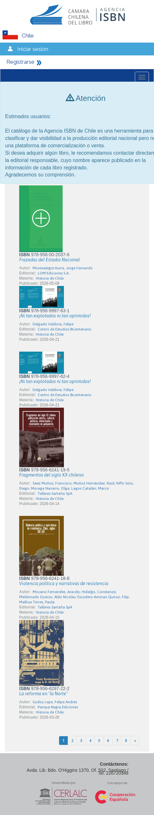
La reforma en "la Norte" (43, 693)
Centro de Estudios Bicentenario (64, 329)
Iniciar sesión (32, 49)
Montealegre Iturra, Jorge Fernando (63, 268)
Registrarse (20, 62)
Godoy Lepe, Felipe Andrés (55, 702)
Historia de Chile (50, 278)
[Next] (135, 740)
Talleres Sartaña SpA (55, 493)
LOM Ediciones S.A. (54, 273)
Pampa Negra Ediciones (58, 707)
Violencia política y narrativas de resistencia (63, 583)
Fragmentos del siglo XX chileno (51, 474)
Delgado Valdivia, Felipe (53, 324)
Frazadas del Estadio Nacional (49, 259)
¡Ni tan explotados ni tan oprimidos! (55, 315)
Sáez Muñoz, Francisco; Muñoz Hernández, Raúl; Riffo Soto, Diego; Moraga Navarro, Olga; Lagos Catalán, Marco (76, 486)
